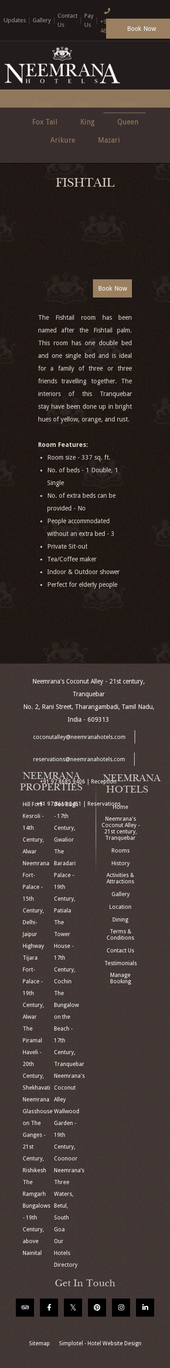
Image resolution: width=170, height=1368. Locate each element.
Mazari (109, 140)
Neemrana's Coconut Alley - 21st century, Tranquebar (121, 828)
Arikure (62, 140)
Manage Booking (120, 978)
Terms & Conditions (120, 934)
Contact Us (120, 950)
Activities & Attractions (120, 878)
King (87, 122)
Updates (15, 20)
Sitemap (39, 1343)
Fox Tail (45, 122)
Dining (120, 920)
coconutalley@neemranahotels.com (79, 737)
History (121, 863)
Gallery (42, 20)
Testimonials (120, 963)
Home (120, 807)
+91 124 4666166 (111, 19)
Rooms (121, 851)
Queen (127, 122)
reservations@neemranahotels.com (79, 759)
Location (120, 907)
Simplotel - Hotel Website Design (100, 1343)
